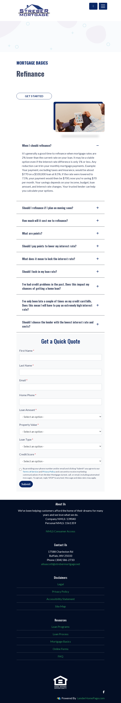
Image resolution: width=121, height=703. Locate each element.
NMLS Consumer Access (60, 531)
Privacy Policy (49, 471)
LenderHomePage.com (91, 698)
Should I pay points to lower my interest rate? (60, 246)
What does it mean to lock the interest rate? (60, 259)
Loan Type (26, 439)
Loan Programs (60, 626)
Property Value (29, 424)
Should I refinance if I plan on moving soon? (60, 208)
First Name (26, 350)
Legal (60, 584)
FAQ (60, 656)
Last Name (26, 365)
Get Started (34, 96)
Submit (26, 484)
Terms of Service (30, 471)
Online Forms (60, 648)
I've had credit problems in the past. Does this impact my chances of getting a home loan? (60, 286)
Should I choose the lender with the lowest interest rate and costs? (60, 324)
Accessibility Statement (60, 599)
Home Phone (27, 395)
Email (23, 380)
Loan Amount (28, 409)
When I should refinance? (60, 145)
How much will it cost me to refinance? (60, 221)
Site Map (60, 606)
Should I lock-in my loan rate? (60, 272)
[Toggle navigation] (103, 6)
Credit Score (27, 454)
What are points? (60, 233)
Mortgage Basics (60, 641)
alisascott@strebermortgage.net (60, 564)
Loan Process (60, 634)
